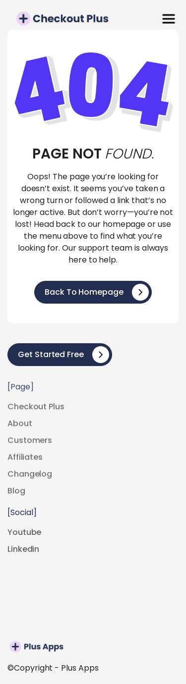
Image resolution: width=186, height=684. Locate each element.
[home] (34, 18)
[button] (169, 19)
